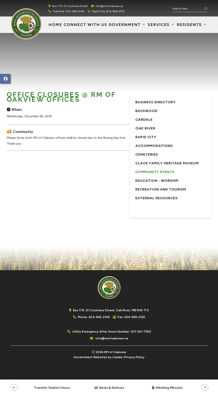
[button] (205, 9)
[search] (187, 8)
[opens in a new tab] (5, 79)
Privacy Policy (134, 370)
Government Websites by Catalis (98, 370)
